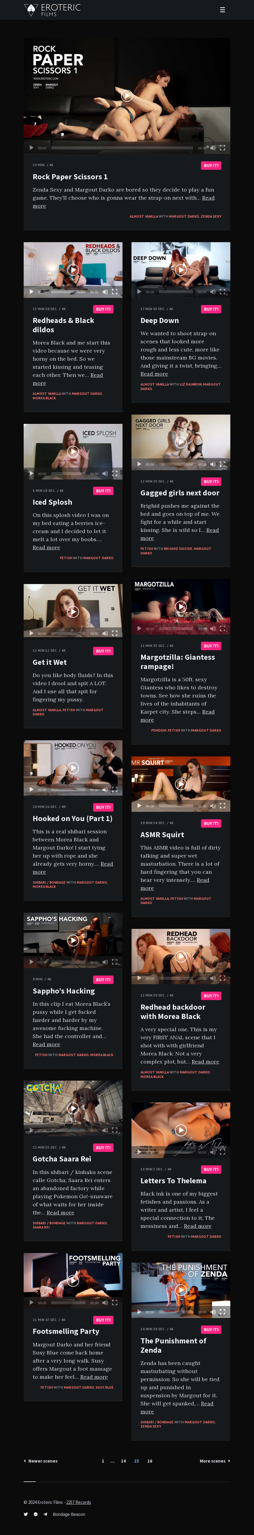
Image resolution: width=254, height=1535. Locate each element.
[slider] (122, 147)
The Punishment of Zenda (173, 1345)
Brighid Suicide (178, 548)
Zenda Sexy (211, 216)
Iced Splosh (52, 502)
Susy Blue (105, 1387)
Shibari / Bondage (49, 882)
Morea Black (44, 398)
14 (123, 1461)
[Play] (31, 148)
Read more (154, 373)
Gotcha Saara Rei (62, 1159)
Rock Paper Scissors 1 (70, 176)
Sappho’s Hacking (64, 991)
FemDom (158, 730)
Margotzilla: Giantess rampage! (177, 661)
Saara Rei (41, 1227)
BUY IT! (211, 165)
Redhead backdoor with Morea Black (172, 1011)
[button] (127, 96)
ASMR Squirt (162, 834)
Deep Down (159, 320)
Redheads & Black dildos (63, 324)
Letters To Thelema (173, 1180)
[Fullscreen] (223, 148)
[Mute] (213, 148)
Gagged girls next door (180, 492)
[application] (127, 96)
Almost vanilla (144, 216)
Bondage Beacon (69, 1514)
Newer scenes (41, 1461)
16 (149, 1461)
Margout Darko (184, 216)
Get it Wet (50, 662)
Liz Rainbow (191, 384)
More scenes (215, 1461)
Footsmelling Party (66, 1331)
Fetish (146, 548)
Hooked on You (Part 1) (73, 818)
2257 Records (78, 1502)
